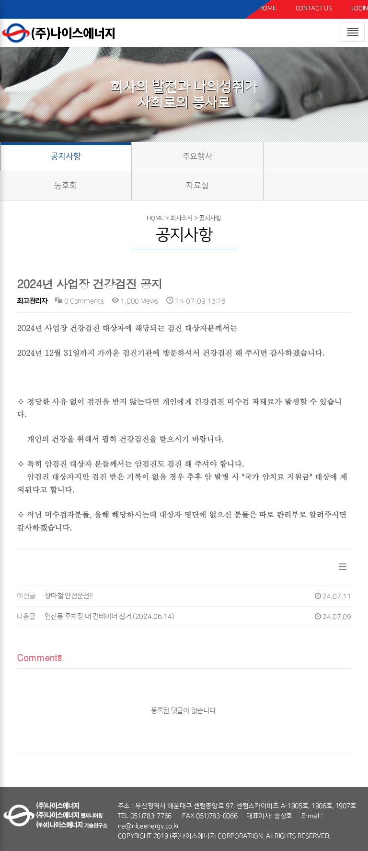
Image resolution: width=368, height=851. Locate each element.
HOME (267, 8)
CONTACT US (314, 8)
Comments (39, 657)
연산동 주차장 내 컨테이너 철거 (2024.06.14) (109, 616)
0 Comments (79, 301)
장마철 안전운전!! (68, 596)
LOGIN (359, 8)
